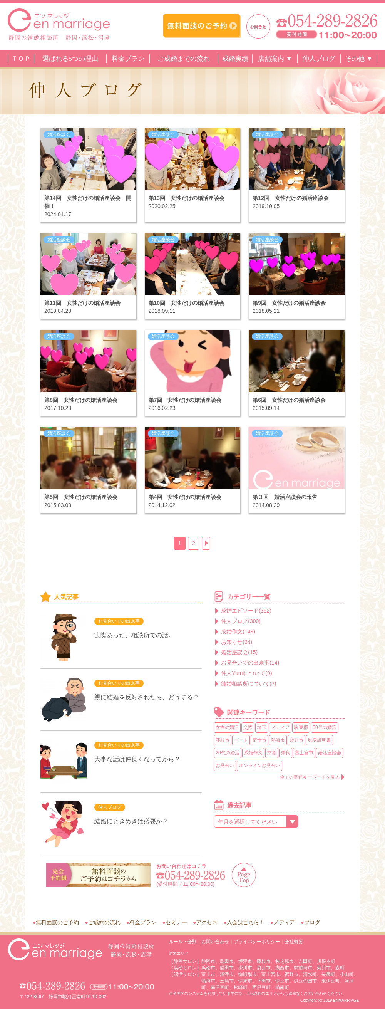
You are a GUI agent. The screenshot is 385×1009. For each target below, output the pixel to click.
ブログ (312, 922)
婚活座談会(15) (239, 652)
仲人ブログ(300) (241, 621)
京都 (271, 752)
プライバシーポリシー (257, 941)
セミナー (176, 922)
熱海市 (278, 740)
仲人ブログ (319, 58)
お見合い (225, 765)
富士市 (259, 740)
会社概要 (294, 941)
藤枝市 (222, 740)
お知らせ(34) (236, 642)
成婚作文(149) (238, 631)
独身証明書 (319, 740)
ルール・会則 (183, 941)
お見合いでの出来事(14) (250, 663)
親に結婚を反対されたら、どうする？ (146, 697)
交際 (248, 727)
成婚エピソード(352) (246, 611)
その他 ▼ (359, 58)
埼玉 (261, 727)
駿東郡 (301, 727)
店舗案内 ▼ (275, 58)
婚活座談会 (58, 134)
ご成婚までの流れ (183, 58)
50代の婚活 (324, 727)
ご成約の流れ (104, 922)
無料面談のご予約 (57, 922)
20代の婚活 (227, 752)
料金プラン (128, 58)
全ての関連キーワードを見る (310, 777)
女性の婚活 (227, 727)
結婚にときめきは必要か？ (131, 821)
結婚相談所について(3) (248, 683)
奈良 (285, 752)
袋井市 (296, 740)
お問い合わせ (215, 941)
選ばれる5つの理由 (70, 58)
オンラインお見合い (259, 765)
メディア (280, 727)
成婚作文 (253, 752)
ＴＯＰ (21, 58)
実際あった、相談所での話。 (134, 635)
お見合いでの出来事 (119, 621)
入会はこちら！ (245, 922)
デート (241, 740)
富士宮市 (304, 752)
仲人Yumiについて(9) (246, 673)
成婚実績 (235, 58)
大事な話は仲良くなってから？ (137, 759)
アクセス (207, 922)
